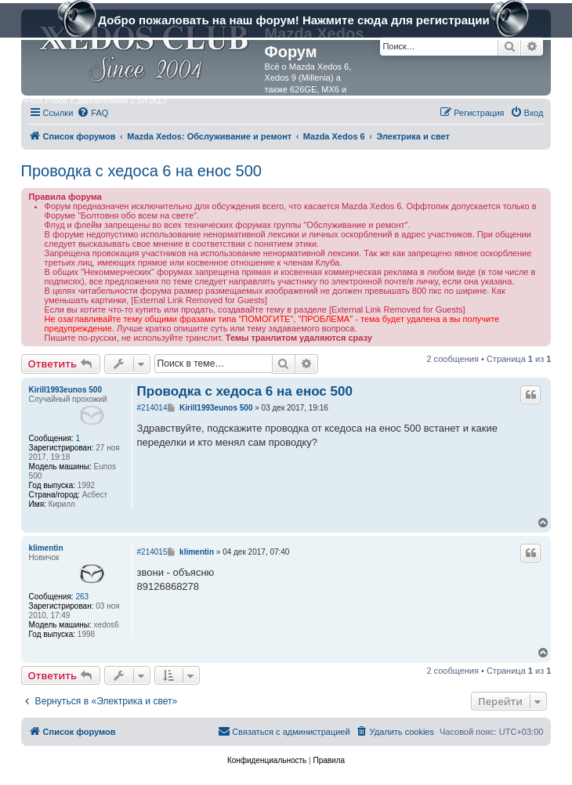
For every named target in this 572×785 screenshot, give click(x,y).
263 (82, 596)
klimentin (46, 548)
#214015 (152, 552)
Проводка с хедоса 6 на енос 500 (141, 170)
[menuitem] (92, 112)
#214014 (152, 407)
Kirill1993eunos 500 (65, 389)
